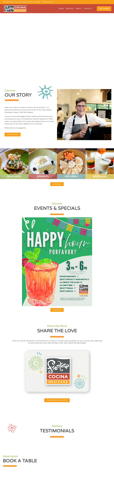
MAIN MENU (14, 176)
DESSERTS (43, 176)
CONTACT (88, 9)
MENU (61, 9)
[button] (104, 8)
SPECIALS (70, 9)
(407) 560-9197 (48, 2)
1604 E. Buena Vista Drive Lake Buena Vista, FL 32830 (22, 2)
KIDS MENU (71, 176)
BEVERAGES (100, 176)
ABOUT (79, 9)
